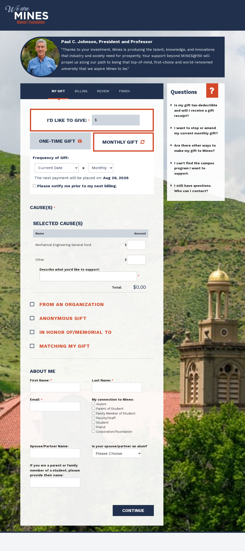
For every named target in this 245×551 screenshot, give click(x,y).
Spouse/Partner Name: (49, 446)
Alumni (101, 404)
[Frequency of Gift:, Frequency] (100, 168)
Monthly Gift (120, 142)
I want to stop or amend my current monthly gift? (196, 130)
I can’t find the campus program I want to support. (194, 168)
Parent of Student (109, 408)
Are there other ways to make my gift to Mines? (195, 148)
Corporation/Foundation (114, 431)
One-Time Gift (57, 141)
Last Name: (102, 380)
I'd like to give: (68, 120)
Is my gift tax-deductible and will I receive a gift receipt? (195, 110)
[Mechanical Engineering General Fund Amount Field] (136, 245)
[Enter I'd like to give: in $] (116, 120)
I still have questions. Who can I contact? (193, 188)
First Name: (41, 380)
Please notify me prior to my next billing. (77, 186)
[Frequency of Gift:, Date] (56, 168)
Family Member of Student (115, 413)
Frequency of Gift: (51, 157)
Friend (100, 427)
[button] (92, 304)
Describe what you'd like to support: (69, 269)
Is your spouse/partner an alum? (119, 446)
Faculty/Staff (106, 418)
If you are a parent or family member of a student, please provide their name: (55, 470)
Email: (36, 399)
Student (102, 422)
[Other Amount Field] (136, 260)
